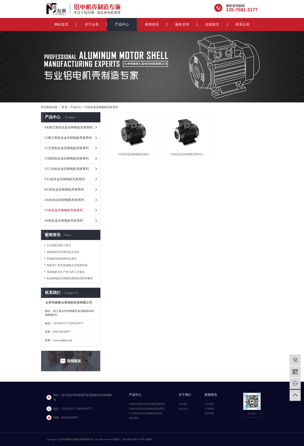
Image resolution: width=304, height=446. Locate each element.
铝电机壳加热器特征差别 (62, 258)
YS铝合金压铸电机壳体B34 (186, 154)
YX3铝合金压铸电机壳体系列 (64, 179)
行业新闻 (209, 408)
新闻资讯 (152, 24)
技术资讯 (209, 413)
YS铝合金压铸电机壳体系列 (101, 107)
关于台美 (92, 24)
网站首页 (61, 24)
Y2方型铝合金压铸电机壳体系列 (66, 148)
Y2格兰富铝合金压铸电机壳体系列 (68, 137)
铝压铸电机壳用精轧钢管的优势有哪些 (70, 278)
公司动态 (209, 404)
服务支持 (182, 24)
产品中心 (122, 24)
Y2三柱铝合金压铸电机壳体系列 (66, 168)
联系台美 (243, 24)
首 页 (64, 107)
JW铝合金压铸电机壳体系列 (63, 220)
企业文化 (183, 408)
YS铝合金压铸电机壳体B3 (133, 154)
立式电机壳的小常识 (59, 245)
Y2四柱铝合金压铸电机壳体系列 (66, 158)
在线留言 (212, 24)
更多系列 (133, 418)
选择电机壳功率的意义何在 (63, 252)
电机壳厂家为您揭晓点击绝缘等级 (67, 265)
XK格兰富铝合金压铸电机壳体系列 (68, 127)
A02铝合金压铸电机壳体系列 (64, 200)
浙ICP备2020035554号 (133, 439)
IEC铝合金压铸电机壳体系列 (64, 189)
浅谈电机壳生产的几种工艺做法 (66, 271)
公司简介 (183, 404)
